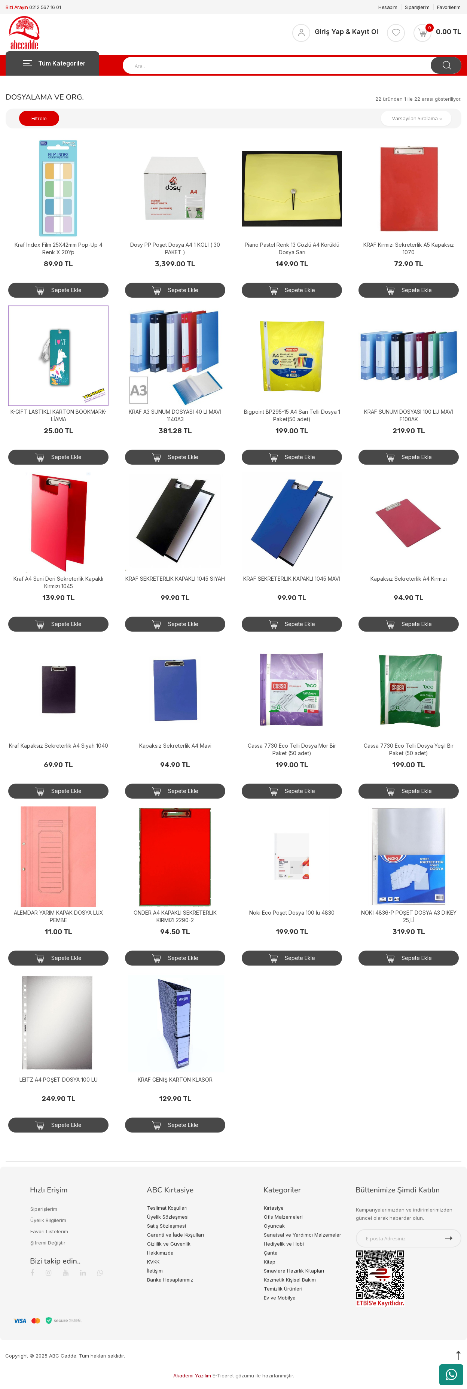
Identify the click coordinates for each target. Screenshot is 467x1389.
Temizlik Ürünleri (283, 1289)
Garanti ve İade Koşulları (175, 1235)
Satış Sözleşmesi (166, 1226)
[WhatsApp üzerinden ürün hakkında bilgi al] (451, 1374)
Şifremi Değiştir (47, 1243)
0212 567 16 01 (45, 7)
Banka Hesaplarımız (170, 1280)
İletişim (155, 1271)
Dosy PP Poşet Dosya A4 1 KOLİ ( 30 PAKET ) (175, 248)
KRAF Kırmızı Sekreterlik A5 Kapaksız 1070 (408, 248)
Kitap (269, 1262)
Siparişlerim (417, 7)
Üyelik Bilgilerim (48, 1220)
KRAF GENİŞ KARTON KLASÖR (175, 1079)
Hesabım (387, 7)
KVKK (153, 1262)
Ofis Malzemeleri (283, 1217)
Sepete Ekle (59, 290)
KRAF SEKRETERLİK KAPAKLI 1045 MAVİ (292, 578)
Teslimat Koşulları (167, 1208)
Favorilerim (449, 7)
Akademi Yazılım (192, 1376)
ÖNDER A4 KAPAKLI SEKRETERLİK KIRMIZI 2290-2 (175, 916)
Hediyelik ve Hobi (284, 1244)
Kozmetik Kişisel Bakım (290, 1280)
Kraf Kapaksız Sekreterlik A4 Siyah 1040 (58, 745)
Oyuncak (274, 1226)
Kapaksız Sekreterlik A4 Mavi (175, 745)
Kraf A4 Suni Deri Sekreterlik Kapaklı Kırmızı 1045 (58, 582)
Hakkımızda (160, 1253)
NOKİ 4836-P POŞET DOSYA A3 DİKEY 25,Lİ (409, 916)
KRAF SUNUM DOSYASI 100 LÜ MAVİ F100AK (409, 415)
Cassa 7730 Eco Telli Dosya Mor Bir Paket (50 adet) (292, 749)
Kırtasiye (274, 1208)
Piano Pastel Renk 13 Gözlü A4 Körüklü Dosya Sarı (292, 248)
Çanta (271, 1253)
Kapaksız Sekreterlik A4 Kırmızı (408, 578)
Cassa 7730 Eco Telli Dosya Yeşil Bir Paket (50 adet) (409, 749)
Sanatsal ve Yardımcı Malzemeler (302, 1235)
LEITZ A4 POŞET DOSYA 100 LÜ (58, 1079)
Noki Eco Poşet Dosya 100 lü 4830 (292, 912)
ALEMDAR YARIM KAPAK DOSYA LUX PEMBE (58, 916)
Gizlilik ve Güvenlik (168, 1244)
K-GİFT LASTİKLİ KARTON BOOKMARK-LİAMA (58, 415)
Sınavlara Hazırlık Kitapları (294, 1271)
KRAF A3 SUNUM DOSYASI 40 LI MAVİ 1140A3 (175, 415)
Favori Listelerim (49, 1231)
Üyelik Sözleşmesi (168, 1217)
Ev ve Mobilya (280, 1298)
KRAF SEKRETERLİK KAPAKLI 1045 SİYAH (175, 578)
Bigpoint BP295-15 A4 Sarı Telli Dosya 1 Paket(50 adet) (292, 415)
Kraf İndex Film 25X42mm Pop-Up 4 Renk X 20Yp (59, 248)
